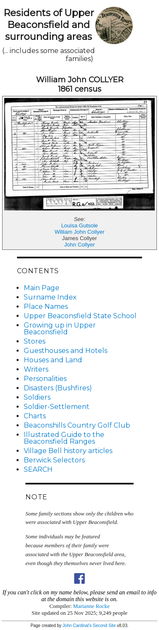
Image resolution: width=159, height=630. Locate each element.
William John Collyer (80, 232)
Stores (34, 341)
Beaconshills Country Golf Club (77, 425)
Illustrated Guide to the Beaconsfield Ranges (64, 438)
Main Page (41, 288)
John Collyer (79, 244)
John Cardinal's (77, 625)
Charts (35, 416)
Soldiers (37, 397)
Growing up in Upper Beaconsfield (60, 328)
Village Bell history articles (68, 451)
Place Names (46, 306)
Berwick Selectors (54, 460)
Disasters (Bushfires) (58, 388)
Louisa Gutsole (79, 225)
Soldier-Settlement (56, 407)
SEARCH (38, 469)
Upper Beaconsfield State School (80, 316)
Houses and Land (53, 360)
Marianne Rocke (91, 606)
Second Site (104, 625)
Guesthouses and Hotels (65, 351)
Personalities (45, 379)
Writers (36, 369)
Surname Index (50, 297)
